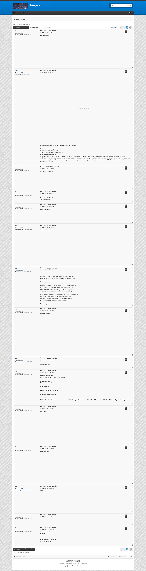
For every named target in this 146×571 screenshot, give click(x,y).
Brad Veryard (77, 560)
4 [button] (129, 27)
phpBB (69, 563)
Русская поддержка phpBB (73, 565)
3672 (22, 72)
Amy (16, 30)
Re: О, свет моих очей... (50, 166)
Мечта (16, 70)
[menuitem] (22, 13)
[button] (121, 27)
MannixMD (77, 561)
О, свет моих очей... (22, 24)
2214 (22, 33)
